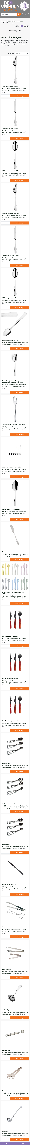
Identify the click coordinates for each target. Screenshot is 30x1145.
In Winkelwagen (19, 96)
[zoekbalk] (9, 14)
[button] (28, 14)
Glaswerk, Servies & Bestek (15, 21)
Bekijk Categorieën (15, 31)
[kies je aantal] (5, 96)
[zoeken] (19, 14)
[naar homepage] (15, 6)
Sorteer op (11, 53)
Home (3, 21)
